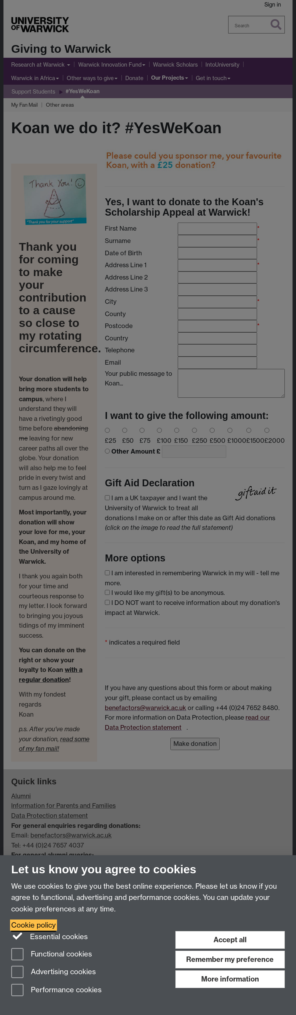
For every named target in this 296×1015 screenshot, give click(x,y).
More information (230, 979)
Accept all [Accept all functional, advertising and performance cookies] (230, 939)
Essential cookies (49, 936)
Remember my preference (230, 959)
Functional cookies (51, 955)
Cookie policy (33, 925)
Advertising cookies (53, 972)
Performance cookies (56, 990)
